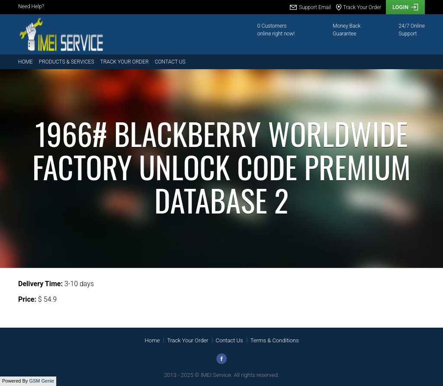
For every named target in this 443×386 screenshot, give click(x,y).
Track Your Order (124, 62)
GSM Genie (41, 380)
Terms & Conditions (274, 340)
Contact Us (170, 62)
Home (25, 62)
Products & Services (66, 62)
